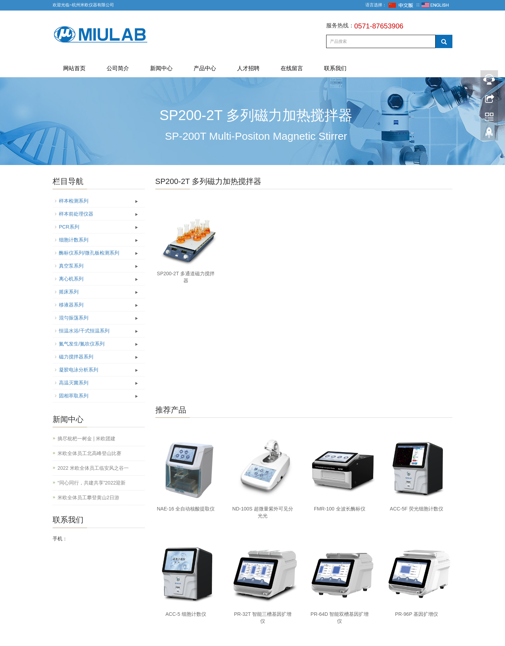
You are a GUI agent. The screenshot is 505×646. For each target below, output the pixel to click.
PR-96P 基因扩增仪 (416, 614)
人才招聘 (248, 68)
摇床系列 (69, 292)
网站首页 (74, 68)
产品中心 (205, 68)
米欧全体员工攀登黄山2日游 (88, 497)
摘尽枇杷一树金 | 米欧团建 (86, 438)
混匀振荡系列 (73, 318)
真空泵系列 (71, 266)
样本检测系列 (73, 201)
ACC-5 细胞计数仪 (186, 614)
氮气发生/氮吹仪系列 (82, 344)
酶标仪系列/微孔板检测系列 (89, 253)
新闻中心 (161, 68)
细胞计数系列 (73, 240)
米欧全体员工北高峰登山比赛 (89, 453)
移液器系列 (71, 305)
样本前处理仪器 (76, 214)
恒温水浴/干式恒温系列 (84, 331)
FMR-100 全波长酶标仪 (339, 509)
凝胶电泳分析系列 (78, 370)
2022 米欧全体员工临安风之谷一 (93, 468)
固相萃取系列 (73, 395)
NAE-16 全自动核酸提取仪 (186, 509)
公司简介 (118, 68)
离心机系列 (71, 279)
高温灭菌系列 (73, 382)
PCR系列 (69, 227)
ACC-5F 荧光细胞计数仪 (416, 509)
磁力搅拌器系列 (76, 357)
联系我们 (335, 68)
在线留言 (292, 68)
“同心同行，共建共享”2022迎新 (92, 483)
